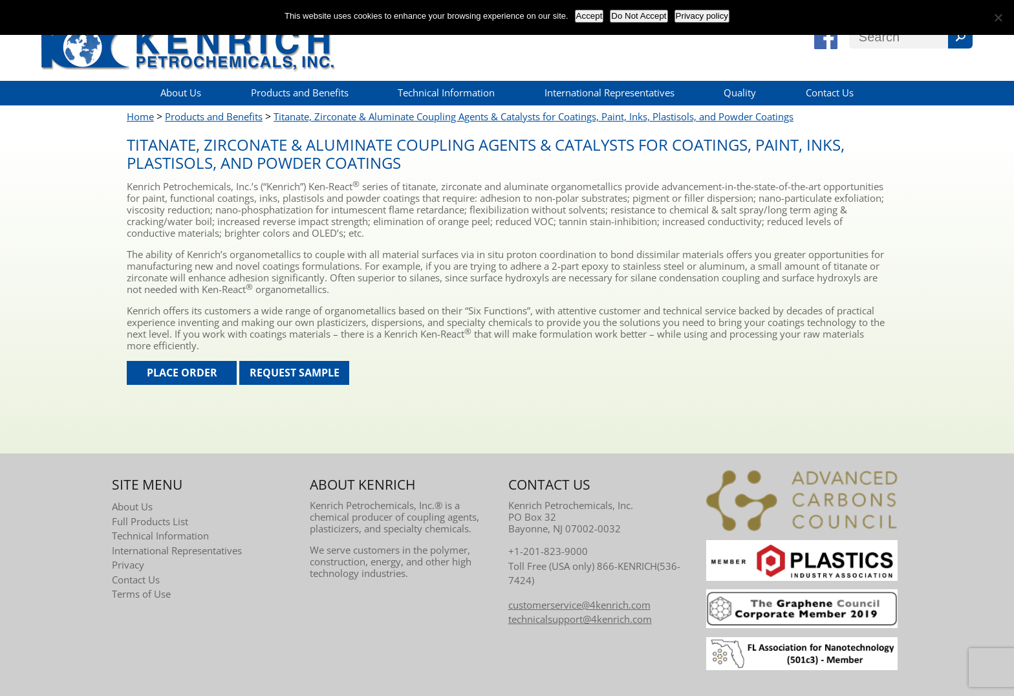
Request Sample (295, 372)
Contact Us (830, 92)
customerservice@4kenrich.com (579, 604)
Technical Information (446, 92)
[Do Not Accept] (997, 17)
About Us (180, 92)
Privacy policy (702, 16)
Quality (740, 92)
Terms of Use (141, 593)
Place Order (182, 372)
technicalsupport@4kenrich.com (580, 619)
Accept (589, 16)
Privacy (128, 564)
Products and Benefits (300, 92)
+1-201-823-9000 (548, 551)
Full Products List (150, 521)
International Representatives (609, 92)
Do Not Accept (638, 16)
